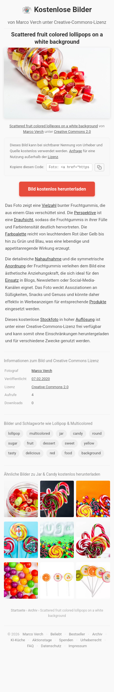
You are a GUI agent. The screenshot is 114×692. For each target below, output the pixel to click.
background (91, 454)
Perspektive (85, 213)
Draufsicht (23, 220)
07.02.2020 (40, 380)
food (68, 454)
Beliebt (56, 635)
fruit (30, 444)
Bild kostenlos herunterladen (57, 190)
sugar (12, 444)
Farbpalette (15, 234)
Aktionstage (42, 641)
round (97, 434)
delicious (33, 454)
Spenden (66, 641)
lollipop (14, 434)
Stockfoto (49, 320)
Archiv (32, 611)
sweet (70, 444)
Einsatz (12, 281)
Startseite (18, 611)
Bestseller (77, 635)
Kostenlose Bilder (57, 9)
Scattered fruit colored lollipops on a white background (54, 126)
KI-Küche (18, 641)
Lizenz (53, 157)
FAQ (30, 647)
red (52, 454)
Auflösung (85, 320)
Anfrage (75, 151)
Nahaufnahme (48, 259)
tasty (12, 454)
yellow (89, 444)
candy (78, 434)
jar (61, 434)
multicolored (39, 434)
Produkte (97, 302)
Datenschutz (51, 647)
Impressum (78, 647)
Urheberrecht (91, 641)
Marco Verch (33, 131)
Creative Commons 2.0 (72, 131)
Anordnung (15, 266)
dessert (49, 444)
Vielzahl (49, 206)
